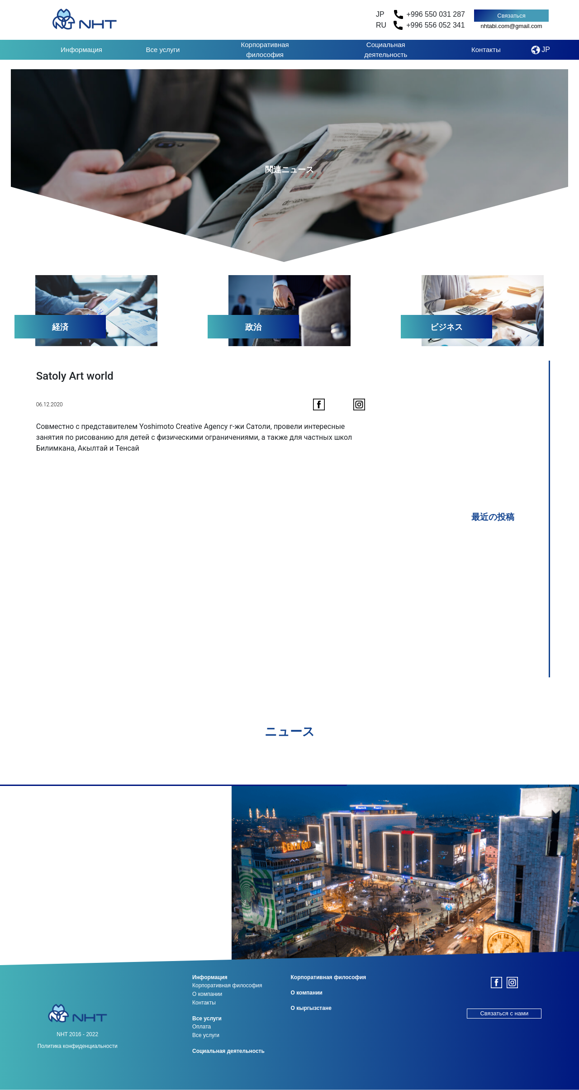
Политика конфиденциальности (78, 1046)
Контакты (486, 49)
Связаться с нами (504, 1013)
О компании (207, 994)
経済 (60, 327)
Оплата (201, 1026)
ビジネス (446, 327)
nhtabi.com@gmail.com (511, 26)
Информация (81, 49)
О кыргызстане (311, 1008)
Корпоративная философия (265, 50)
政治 (253, 327)
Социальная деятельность (385, 50)
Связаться (511, 15)
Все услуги (163, 49)
